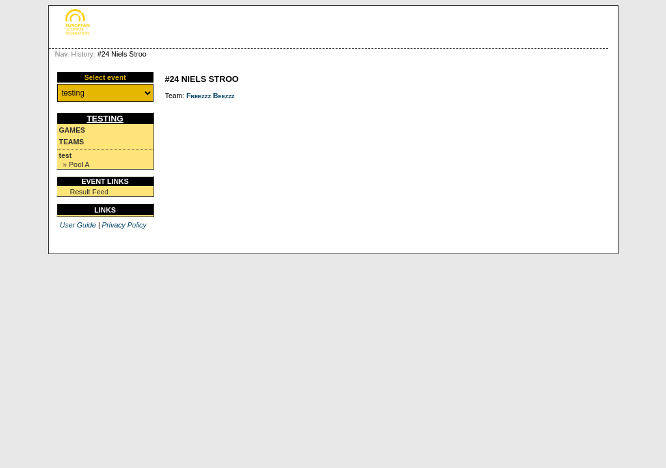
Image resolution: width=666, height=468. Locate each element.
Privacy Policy (124, 225)
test (65, 155)
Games (72, 130)
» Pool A (76, 164)
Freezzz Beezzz (211, 95)
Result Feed (89, 192)
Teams (72, 142)
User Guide (78, 225)
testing (105, 119)
